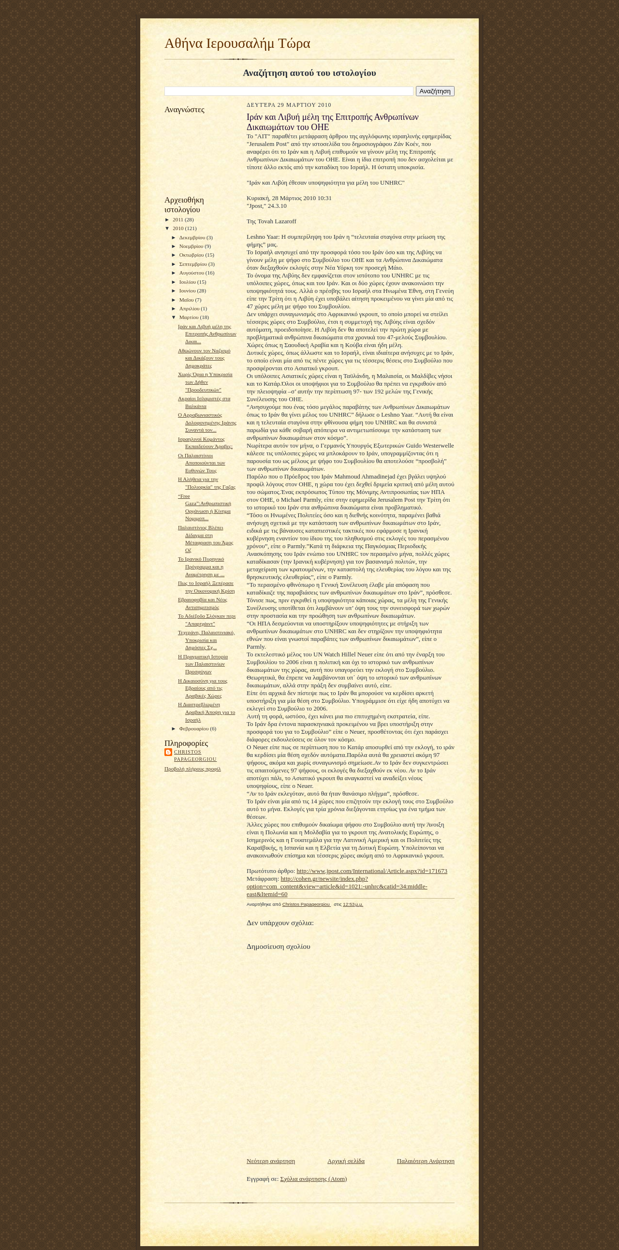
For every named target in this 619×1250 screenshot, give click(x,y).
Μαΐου (187, 300)
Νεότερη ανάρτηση (271, 1160)
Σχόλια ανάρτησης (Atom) (313, 1178)
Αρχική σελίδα (346, 1160)
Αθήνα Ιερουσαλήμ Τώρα (237, 43)
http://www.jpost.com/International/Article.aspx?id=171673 (372, 870)
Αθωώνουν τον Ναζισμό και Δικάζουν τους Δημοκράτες (204, 358)
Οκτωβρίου (192, 255)
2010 (179, 228)
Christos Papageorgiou (195, 755)
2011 (179, 219)
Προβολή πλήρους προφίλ (192, 768)
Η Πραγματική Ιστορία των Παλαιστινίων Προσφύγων (203, 664)
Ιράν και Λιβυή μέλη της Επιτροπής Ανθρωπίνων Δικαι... (207, 333)
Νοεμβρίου (192, 246)
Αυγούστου (192, 273)
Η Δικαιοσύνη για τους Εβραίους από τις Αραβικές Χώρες (202, 688)
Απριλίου (190, 308)
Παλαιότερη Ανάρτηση (426, 1160)
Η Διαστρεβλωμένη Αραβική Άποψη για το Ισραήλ (206, 711)
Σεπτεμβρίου (193, 264)
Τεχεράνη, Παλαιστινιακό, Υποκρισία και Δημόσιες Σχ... (206, 639)
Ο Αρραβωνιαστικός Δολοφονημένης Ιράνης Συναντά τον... (207, 422)
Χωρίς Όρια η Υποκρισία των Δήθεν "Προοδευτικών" (205, 381)
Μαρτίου (189, 317)
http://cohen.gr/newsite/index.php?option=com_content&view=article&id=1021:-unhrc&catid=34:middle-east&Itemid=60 (337, 886)
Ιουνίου (188, 290)
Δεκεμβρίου (192, 237)
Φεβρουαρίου (194, 728)
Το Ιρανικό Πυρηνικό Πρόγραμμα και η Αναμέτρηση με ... (201, 566)
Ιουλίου (188, 282)
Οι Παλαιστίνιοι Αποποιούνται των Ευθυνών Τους (201, 462)
